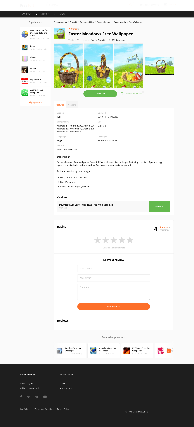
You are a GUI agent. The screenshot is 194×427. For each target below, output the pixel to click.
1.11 (73, 40)
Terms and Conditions (44, 409)
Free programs (60, 22)
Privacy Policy (63, 409)
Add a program (27, 383)
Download (100, 93)
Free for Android (98, 40)
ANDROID (45, 14)
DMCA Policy (25, 409)
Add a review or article (30, 388)
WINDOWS (26, 14)
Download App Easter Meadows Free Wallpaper (86, 204)
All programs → (35, 102)
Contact (63, 383)
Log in (143, 5)
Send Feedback (113, 306)
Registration (153, 5)
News (62, 14)
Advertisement (66, 388)
